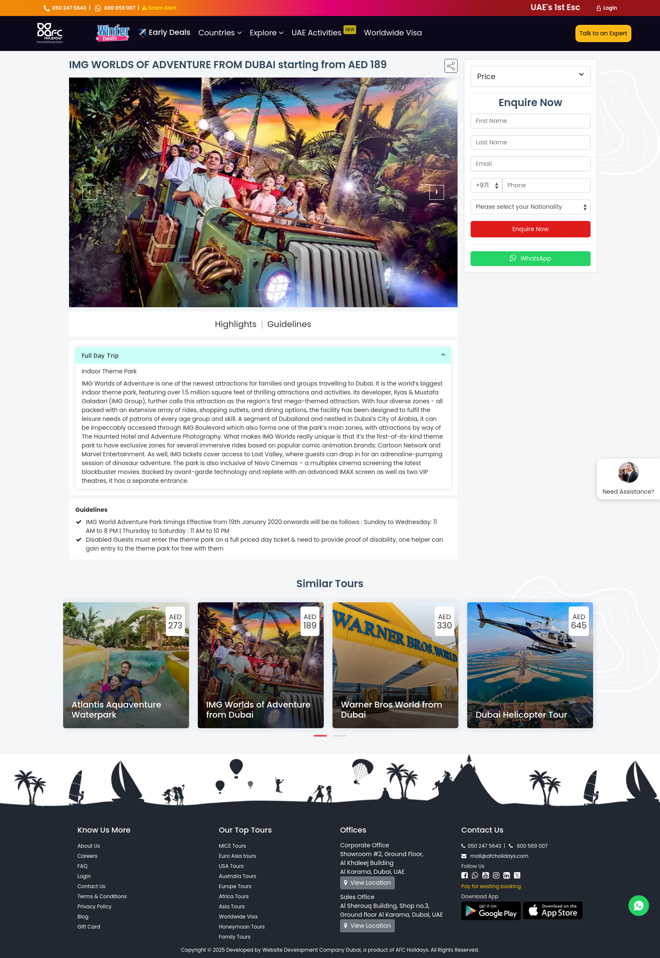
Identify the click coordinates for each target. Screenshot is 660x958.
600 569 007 (528, 845)
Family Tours (234, 936)
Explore (267, 32)
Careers (87, 856)
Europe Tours (235, 886)
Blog (82, 916)
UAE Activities (324, 32)
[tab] (263, 355)
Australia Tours (237, 876)
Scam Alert (159, 7)
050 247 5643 (65, 7)
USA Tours (231, 866)
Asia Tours (232, 906)
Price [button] (486, 76)
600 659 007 (115, 7)
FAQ (82, 866)
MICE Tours (232, 845)
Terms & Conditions (102, 896)
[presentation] (89, 192)
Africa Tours (234, 896)
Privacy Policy (94, 906)
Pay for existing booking (491, 886)
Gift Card (88, 926)
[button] (263, 355)
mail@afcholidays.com (494, 856)
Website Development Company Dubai (311, 949)
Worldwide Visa (393, 32)
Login (610, 7)
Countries (220, 32)
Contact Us (91, 886)
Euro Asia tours (237, 856)
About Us (88, 845)
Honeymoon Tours (242, 926)
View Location (367, 882)
